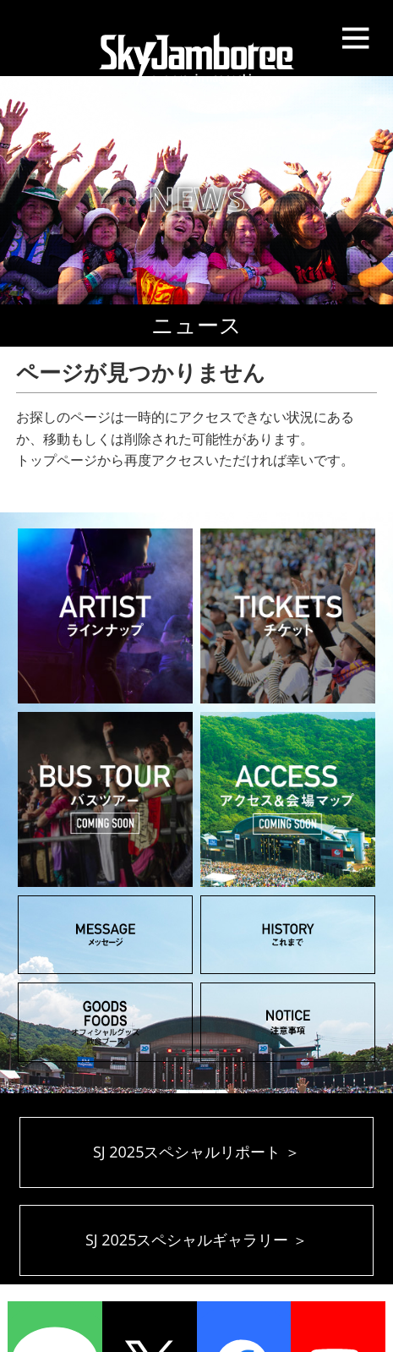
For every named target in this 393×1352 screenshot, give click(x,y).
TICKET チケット (287, 615)
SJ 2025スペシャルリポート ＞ (196, 1151)
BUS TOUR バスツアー (105, 799)
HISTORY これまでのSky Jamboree (287, 934)
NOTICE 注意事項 (287, 1022)
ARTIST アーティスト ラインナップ (105, 615)
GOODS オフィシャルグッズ (105, 1022)
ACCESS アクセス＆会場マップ (287, 799)
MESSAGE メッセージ (105, 934)
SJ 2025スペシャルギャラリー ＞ (196, 1239)
